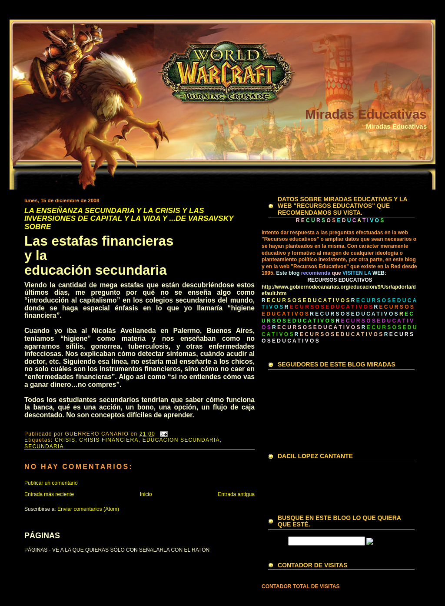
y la (35, 255)
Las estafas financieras (98, 241)
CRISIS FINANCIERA (108, 440)
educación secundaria (95, 270)
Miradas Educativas (366, 114)
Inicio (146, 494)
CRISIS (65, 440)
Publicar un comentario (51, 483)
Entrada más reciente (49, 494)
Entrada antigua (236, 494)
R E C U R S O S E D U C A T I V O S (354, 314)
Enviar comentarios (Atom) (88, 509)
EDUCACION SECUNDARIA (181, 440)
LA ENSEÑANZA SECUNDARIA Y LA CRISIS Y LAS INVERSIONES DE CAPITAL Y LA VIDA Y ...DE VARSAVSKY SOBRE (128, 218)
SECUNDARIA (44, 446)
